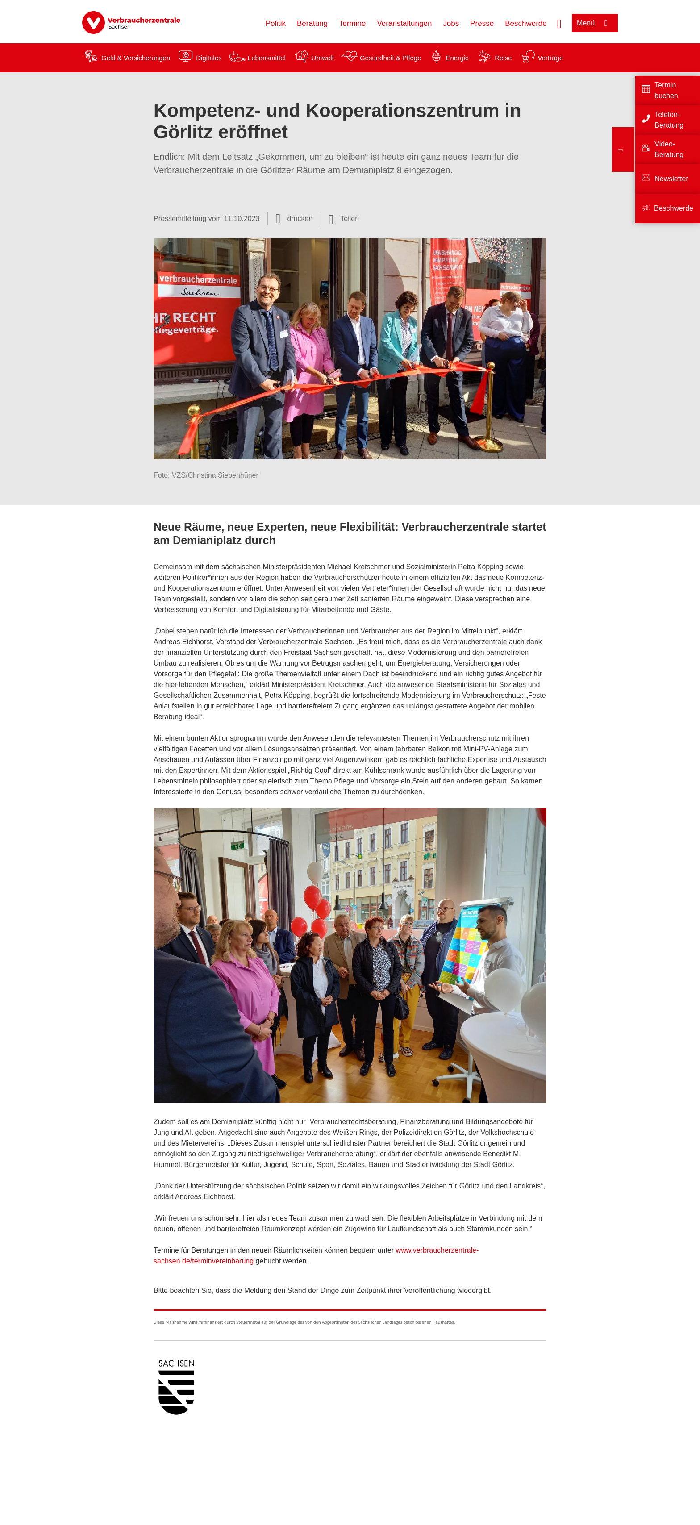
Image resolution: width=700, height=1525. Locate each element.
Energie (457, 58)
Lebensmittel (267, 58)
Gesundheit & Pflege (390, 58)
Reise (503, 58)
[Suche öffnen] (559, 23)
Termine (352, 23)
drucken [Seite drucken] (299, 218)
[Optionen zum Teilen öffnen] (344, 218)
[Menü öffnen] (595, 23)
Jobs (451, 23)
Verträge (550, 58)
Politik (276, 23)
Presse (482, 23)
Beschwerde (526, 23)
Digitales (209, 58)
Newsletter (671, 179)
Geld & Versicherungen (135, 58)
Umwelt (323, 58)
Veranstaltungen (404, 23)
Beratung (312, 23)
